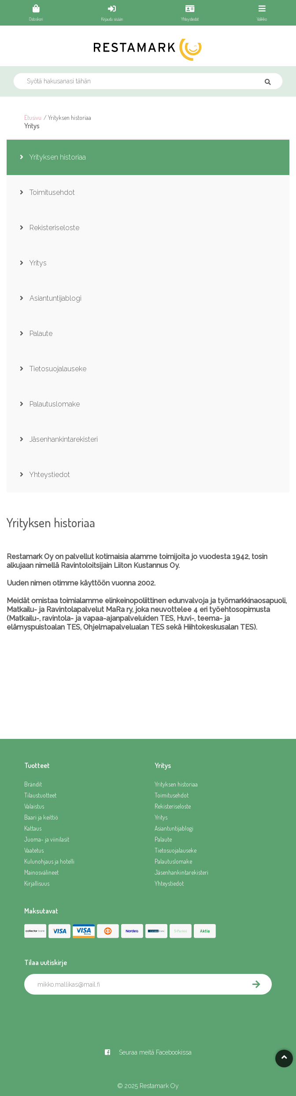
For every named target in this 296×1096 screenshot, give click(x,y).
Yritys (161, 817)
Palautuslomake (173, 861)
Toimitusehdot (172, 795)
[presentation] (91, 1014)
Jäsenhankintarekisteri (181, 872)
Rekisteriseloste (173, 806)
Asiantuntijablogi (174, 828)
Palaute (163, 839)
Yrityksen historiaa (176, 784)
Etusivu (32, 117)
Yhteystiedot (169, 883)
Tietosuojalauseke (175, 850)
